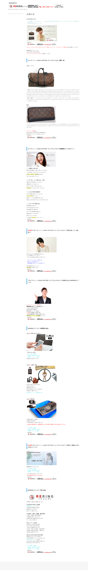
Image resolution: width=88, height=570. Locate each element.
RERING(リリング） (31, 506)
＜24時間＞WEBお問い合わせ (33, 355)
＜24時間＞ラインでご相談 (33, 357)
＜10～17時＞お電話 (31, 353)
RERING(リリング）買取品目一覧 (34, 392)
